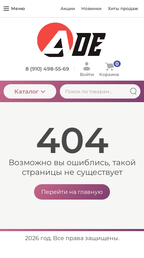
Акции (68, 8)
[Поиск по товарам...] (100, 91)
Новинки (91, 8)
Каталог (29, 91)
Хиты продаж (123, 8)
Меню (14, 8)
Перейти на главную (72, 191)
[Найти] (133, 91)
